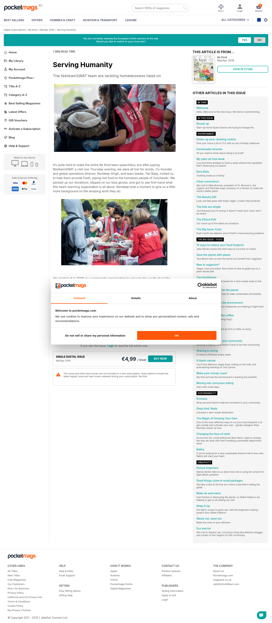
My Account (14, 69)
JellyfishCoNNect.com (226, 584)
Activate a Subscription (22, 129)
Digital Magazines (120, 588)
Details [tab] (136, 298)
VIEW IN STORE (243, 69)
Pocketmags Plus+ (19, 78)
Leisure (131, 20)
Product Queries (171, 571)
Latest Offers (15, 112)
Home (10, 52)
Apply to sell (169, 595)
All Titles (12, 571)
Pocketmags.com (223, 575)
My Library (13, 61)
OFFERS (37, 20)
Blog (9, 137)
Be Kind (33, 29)
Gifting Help (66, 595)
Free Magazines (17, 579)
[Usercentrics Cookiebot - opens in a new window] (200, 285)
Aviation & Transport (100, 20)
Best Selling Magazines (22, 103)
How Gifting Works (69, 590)
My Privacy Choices (19, 610)
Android (114, 575)
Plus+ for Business (18, 588)
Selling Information (172, 590)
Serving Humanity (66, 29)
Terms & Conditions (19, 601)
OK (177, 335)
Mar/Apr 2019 (47, 29)
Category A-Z (15, 95)
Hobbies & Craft (62, 20)
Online (114, 579)
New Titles (14, 575)
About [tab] (193, 298)
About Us (218, 571)
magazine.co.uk (222, 579)
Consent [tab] (79, 298)
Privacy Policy (16, 592)
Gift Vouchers (15, 120)
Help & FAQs (66, 571)
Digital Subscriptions (15, 29)
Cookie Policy (15, 605)
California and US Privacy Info (25, 597)
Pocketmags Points (121, 584)
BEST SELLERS (14, 20)
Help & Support (16, 146)
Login (110, 345)
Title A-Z (12, 86)
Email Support (67, 575)
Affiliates (167, 575)
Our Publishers (16, 584)
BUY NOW (160, 358)
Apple (113, 571)
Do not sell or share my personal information (95, 335)
